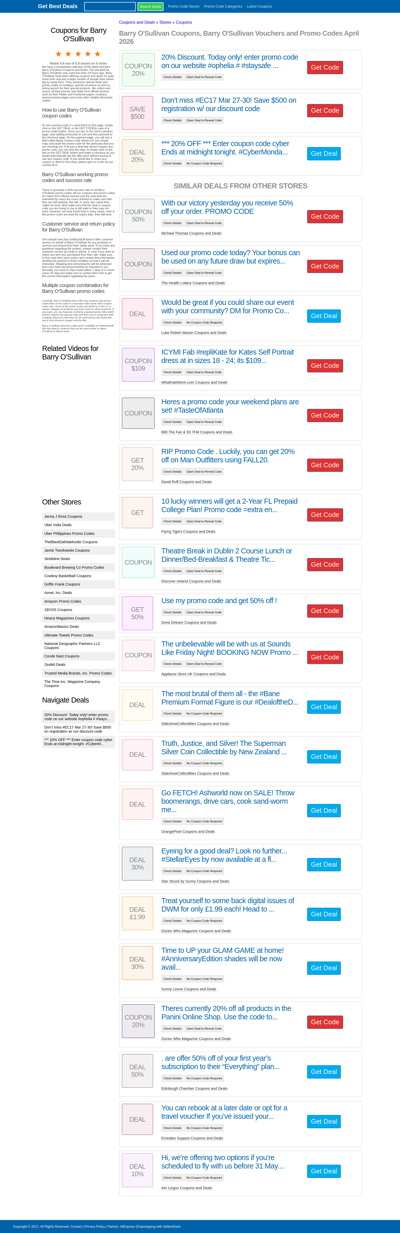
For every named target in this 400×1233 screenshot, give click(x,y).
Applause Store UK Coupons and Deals (193, 674)
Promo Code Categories (223, 6)
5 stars (98, 54)
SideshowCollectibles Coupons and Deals (195, 724)
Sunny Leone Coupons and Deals (188, 989)
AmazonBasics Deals (61, 627)
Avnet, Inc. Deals (58, 593)
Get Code (325, 67)
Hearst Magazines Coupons (67, 618)
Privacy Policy (94, 1226)
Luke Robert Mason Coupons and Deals (194, 333)
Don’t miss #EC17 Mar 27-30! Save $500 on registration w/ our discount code (77, 729)
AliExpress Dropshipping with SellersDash (150, 1226)
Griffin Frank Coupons (62, 584)
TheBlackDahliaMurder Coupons (70, 542)
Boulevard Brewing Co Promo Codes (74, 567)
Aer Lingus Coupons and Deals (186, 1188)
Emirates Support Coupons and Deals (192, 1138)
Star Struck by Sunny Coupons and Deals (195, 881)
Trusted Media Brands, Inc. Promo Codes (78, 673)
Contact (76, 1226)
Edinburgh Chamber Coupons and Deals (194, 1088)
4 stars (88, 54)
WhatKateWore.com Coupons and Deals (194, 382)
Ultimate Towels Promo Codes (68, 635)
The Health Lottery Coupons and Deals (193, 283)
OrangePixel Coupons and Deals (188, 831)
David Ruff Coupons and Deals (186, 482)
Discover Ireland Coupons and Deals (191, 581)
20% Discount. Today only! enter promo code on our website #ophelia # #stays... (77, 717)
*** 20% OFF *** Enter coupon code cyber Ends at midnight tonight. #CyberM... (78, 742)
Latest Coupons (259, 6)
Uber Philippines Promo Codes (69, 533)
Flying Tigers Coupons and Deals (188, 531)
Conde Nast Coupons (62, 656)
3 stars (78, 54)
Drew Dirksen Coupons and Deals (189, 622)
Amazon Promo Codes (62, 601)
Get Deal (324, 153)
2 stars (68, 54)
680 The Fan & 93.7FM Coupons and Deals (196, 432)
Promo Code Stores (183, 6)
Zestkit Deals (55, 665)
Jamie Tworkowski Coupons (67, 550)
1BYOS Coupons (58, 610)
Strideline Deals (57, 559)
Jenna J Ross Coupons (63, 516)
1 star (59, 54)
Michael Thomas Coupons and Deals (191, 233)
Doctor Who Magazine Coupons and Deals (196, 931)
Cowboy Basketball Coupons (67, 576)
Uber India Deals (58, 525)
